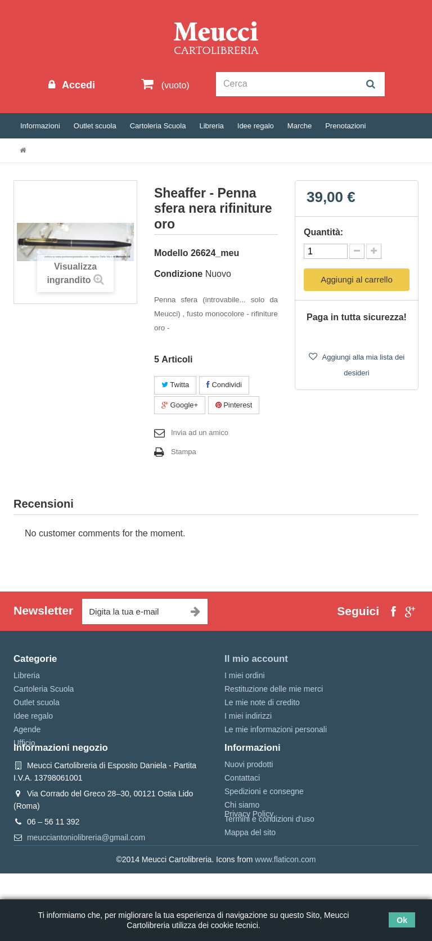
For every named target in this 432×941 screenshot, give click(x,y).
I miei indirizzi (248, 715)
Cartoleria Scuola (158, 126)
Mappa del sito (250, 866)
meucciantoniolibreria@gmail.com (86, 871)
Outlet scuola (95, 126)
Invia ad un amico (199, 432)
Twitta (175, 384)
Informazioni (40, 126)
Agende (27, 729)
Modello (171, 253)
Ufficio (24, 742)
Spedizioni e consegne (264, 825)
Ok (402, 920)
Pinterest (234, 405)
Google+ (179, 405)
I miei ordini (244, 675)
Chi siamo (241, 839)
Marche (299, 126)
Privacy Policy (248, 881)
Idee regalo (255, 126)
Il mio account (256, 658)
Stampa (183, 451)
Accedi (77, 85)
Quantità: (323, 232)
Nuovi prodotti (248, 798)
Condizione (178, 274)
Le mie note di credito (262, 702)
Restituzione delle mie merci (273, 688)
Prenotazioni (345, 126)
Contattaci (242, 811)
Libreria (211, 126)
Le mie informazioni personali (275, 729)
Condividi (224, 384)
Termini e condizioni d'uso (269, 852)
